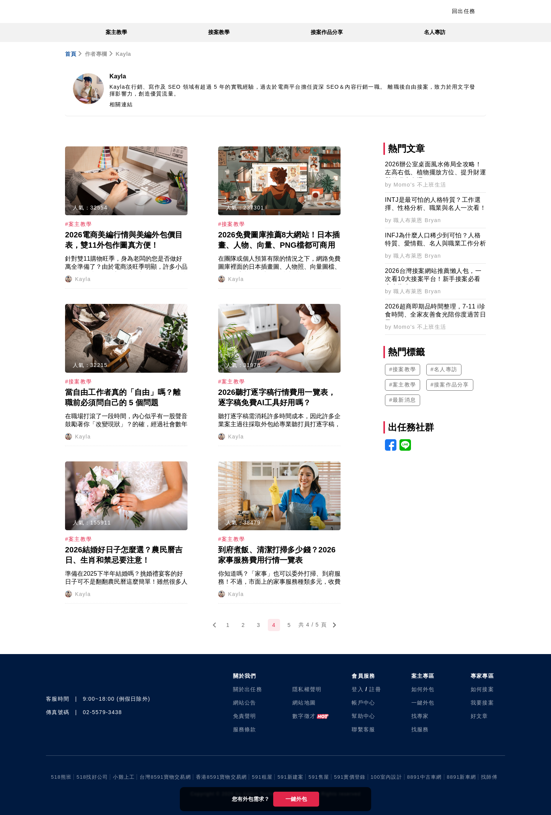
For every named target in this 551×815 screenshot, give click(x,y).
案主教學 (116, 32)
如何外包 (423, 689)
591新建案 (290, 777)
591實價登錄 (349, 777)
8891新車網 (461, 777)
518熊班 (61, 777)
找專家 (420, 716)
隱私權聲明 (306, 689)
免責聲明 (244, 716)
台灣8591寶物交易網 (165, 777)
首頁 (70, 54)
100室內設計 (386, 777)
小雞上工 (124, 777)
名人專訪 (434, 32)
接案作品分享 (327, 32)
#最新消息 (402, 400)
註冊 (375, 689)
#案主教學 (402, 385)
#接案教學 (402, 369)
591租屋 (262, 777)
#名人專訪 (443, 369)
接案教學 (219, 32)
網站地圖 (304, 703)
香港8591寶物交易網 (221, 777)
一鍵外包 (296, 799)
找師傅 (489, 777)
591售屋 (318, 777)
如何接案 (482, 689)
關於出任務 (247, 689)
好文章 (479, 716)
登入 (358, 689)
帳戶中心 (363, 703)
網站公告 (244, 703)
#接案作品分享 (449, 385)
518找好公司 (92, 777)
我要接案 (482, 703)
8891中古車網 (424, 777)
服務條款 (244, 729)
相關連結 (121, 104)
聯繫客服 (363, 729)
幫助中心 (363, 716)
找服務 (420, 729)
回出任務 (463, 11)
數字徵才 (304, 716)
